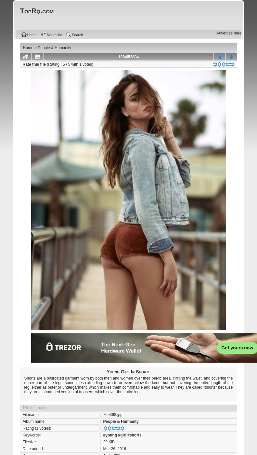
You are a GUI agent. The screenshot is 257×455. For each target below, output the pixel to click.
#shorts (134, 435)
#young (110, 435)
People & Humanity (121, 421)
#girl (122, 435)
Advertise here (228, 33)
